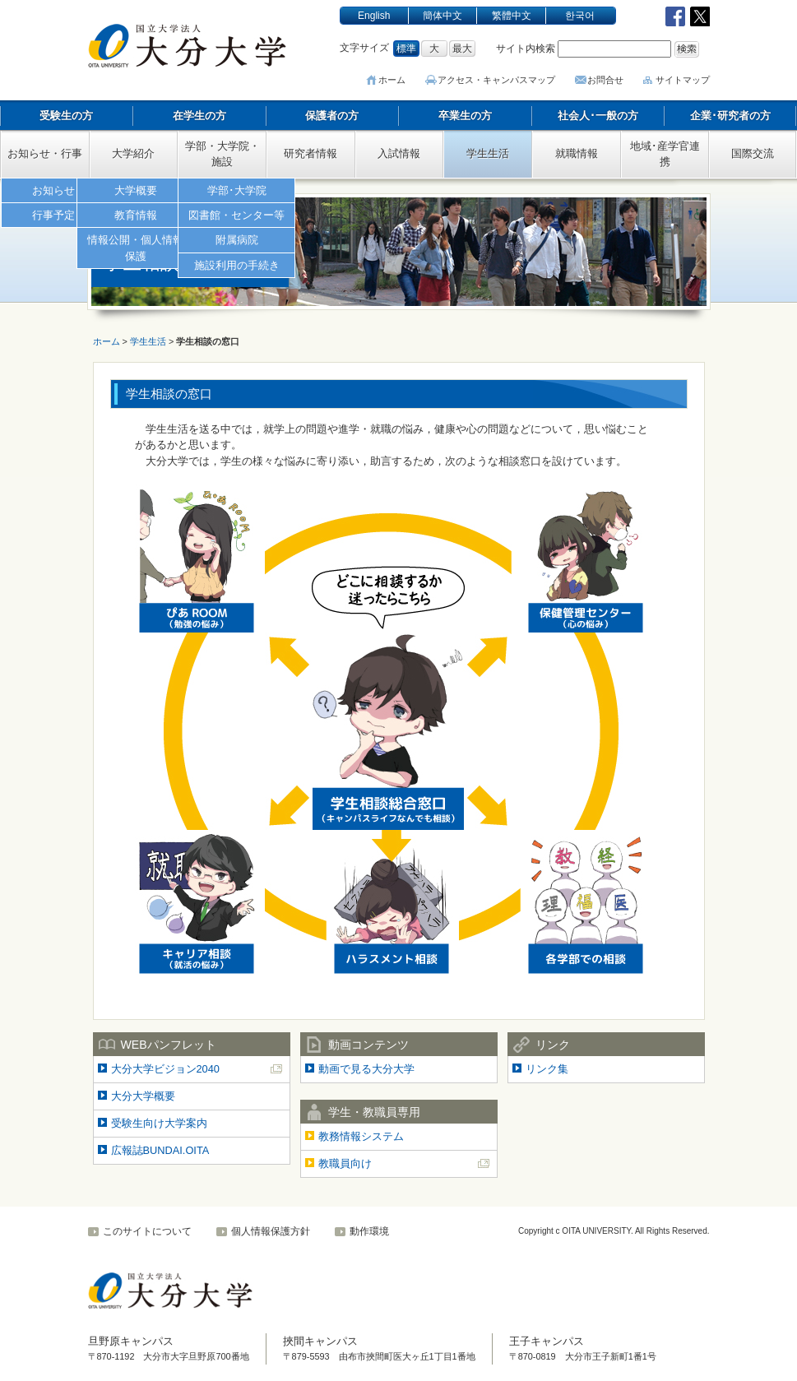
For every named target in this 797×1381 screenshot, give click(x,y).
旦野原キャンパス (131, 1341)
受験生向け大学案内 (159, 1123)
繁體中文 (511, 15)
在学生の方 (199, 115)
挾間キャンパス (320, 1341)
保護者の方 (332, 115)
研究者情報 (310, 153)
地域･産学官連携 (665, 153)
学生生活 (487, 153)
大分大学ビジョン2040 (165, 1069)
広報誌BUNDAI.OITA (160, 1150)
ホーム (396, 80)
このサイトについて (147, 1231)
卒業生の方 (465, 115)
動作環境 (369, 1231)
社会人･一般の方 (598, 115)
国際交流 (752, 153)
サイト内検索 (525, 48)
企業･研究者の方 (730, 115)
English (374, 15)
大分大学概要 (143, 1096)
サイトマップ (683, 80)
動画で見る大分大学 (366, 1069)
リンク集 (547, 1069)
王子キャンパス (546, 1341)
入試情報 (399, 153)
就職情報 (576, 153)
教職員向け (345, 1163)
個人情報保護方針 (270, 1231)
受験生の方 (66, 115)
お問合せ (605, 80)
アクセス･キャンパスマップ (498, 80)
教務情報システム (361, 1136)
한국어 (580, 15)
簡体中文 (442, 15)
